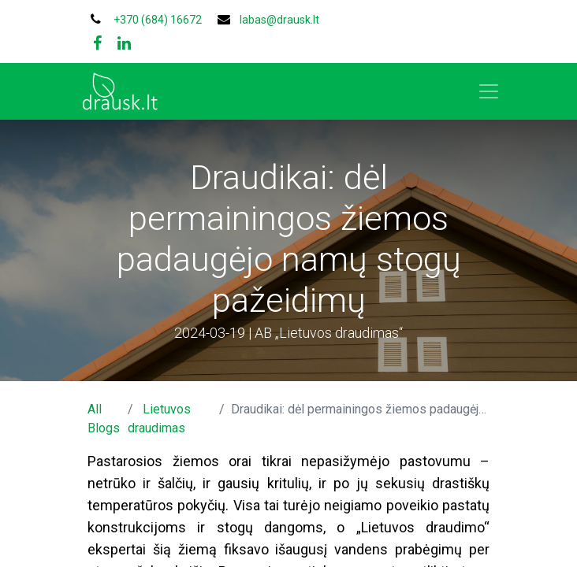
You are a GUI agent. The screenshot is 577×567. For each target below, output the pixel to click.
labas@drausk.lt (279, 19)
